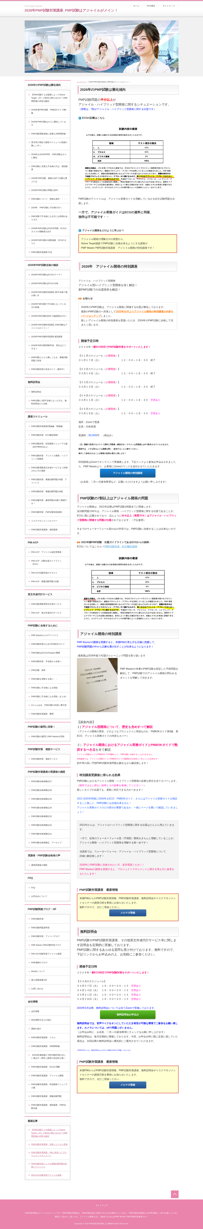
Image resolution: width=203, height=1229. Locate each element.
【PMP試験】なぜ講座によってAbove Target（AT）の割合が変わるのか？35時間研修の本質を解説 (49, 98)
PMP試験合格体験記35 (41, 799)
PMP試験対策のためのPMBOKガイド (48, 644)
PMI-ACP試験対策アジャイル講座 (46, 954)
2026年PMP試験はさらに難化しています (48, 123)
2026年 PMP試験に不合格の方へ (46, 207)
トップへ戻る (175, 1194)
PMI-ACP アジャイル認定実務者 (46, 552)
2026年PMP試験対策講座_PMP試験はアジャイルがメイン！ (71, 10)
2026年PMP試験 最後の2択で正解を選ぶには (49, 180)
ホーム (136, 6)
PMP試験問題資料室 (40, 927)
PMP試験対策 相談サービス (44, 759)
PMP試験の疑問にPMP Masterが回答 (47, 736)
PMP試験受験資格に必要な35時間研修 (48, 134)
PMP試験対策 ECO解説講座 (120, 546)
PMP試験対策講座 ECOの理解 (45, 1067)
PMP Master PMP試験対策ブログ (46, 945)
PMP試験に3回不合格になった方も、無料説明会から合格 (49, 402)
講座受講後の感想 (39, 865)
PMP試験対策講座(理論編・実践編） (47, 426)
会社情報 (35, 1011)
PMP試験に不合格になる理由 (44, 688)
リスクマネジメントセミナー (44, 521)
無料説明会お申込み (128, 1014)
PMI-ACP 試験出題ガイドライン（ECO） (46, 562)
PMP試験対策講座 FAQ (41, 252)
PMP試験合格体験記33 (41, 816)
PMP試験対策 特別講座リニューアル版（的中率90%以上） (49, 445)
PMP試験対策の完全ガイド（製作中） (48, 369)
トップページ (81, 82)
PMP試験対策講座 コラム (43, 1037)
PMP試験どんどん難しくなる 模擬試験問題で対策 (49, 359)
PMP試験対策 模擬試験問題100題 (47, 491)
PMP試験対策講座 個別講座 (44, 529)
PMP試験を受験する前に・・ (44, 679)
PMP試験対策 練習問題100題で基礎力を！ (49, 502)
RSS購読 (151, 6)
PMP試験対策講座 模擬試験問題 (46, 1096)
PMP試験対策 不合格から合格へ (46, 661)
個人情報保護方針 (39, 980)
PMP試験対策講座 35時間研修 (45, 1046)
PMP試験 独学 (38, 670)
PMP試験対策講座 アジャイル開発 (47, 1075)
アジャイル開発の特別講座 (128, 473)
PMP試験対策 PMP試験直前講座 (46, 512)
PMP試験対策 (37, 919)
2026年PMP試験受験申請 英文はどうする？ (48, 347)
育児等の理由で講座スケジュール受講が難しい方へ (49, 144)
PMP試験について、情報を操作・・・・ (49, 199)
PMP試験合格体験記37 (41, 781)
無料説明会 (36, 392)
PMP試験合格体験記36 (41, 790)
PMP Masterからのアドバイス (44, 635)
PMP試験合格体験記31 (41, 834)
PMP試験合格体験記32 (41, 825)
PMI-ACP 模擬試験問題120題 (45, 581)
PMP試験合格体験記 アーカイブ (46, 842)
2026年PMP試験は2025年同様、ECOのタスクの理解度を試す (49, 230)
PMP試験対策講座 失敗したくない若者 (49, 1144)
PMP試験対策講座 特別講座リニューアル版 (49, 1086)
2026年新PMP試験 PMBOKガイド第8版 (48, 111)
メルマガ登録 (127, 912)
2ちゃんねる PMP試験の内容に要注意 (49, 705)
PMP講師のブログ (39, 962)
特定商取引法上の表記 (41, 1020)
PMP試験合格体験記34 (41, 808)
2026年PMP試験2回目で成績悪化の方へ (49, 316)
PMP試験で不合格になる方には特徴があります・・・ (49, 218)
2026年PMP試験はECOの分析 (44, 283)
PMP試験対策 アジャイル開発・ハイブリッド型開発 (49, 457)
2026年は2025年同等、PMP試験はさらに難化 (48, 156)
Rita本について (38, 971)
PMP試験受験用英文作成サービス (46, 604)
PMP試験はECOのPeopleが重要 (45, 653)
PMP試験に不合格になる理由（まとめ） (49, 696)
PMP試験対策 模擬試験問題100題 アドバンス (49, 481)
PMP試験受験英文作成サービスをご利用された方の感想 (49, 469)
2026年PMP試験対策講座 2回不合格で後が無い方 (49, 294)
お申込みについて (39, 896)
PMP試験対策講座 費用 (42, 714)
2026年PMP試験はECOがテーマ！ (46, 274)
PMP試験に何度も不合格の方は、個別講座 (49, 168)
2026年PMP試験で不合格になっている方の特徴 (48, 305)
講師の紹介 (36, 1029)
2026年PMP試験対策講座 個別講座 (47, 336)
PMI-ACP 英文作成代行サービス (46, 613)
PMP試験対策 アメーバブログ (45, 936)
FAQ (33, 887)
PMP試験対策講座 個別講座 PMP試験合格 (48, 1106)
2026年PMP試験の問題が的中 (44, 190)
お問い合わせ (37, 989)
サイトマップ (169, 6)
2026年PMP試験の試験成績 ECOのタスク (48, 242)
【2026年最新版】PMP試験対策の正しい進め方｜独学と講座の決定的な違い (48, 1056)
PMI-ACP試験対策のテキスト (44, 573)
